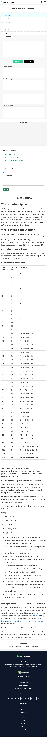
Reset (29, 61)
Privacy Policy (23, 723)
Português (35, 646)
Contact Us (23, 712)
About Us (23, 709)
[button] (45, 2)
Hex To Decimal (6, 15)
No (8, 173)
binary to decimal (24, 621)
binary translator (39, 621)
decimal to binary (12, 621)
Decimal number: (7, 66)
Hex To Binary (6, 22)
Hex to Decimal (10, 154)
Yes (5, 173)
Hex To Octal (5, 26)
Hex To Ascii (5, 29)
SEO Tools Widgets (23, 691)
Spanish (18, 646)
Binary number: (7, 93)
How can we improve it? (9, 175)
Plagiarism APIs (23, 685)
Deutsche (26, 646)
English (11, 646)
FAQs (23, 720)
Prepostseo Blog (23, 682)
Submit (6, 189)
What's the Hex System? (13, 157)
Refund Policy (23, 726)
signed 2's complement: (9, 79)
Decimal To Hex (6, 19)
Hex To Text (5, 33)
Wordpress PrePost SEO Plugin (23, 688)
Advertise (23, 715)
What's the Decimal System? (14, 160)
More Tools (23, 694)
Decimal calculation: (8, 105)
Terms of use (23, 729)
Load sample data (8, 36)
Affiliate (23, 718)
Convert (17, 61)
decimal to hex (35, 616)
